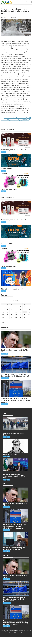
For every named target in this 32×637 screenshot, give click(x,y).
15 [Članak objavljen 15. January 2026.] (16, 312)
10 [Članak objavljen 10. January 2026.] (24, 309)
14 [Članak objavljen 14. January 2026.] (11, 312)
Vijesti (6, 353)
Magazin (5, 123)
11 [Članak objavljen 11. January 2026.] (29, 309)
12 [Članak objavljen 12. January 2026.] (3, 312)
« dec (2, 322)
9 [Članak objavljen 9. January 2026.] (20, 309)
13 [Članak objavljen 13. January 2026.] (7, 312)
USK (5, 436)
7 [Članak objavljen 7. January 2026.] (11, 309)
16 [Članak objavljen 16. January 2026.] (20, 312)
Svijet (3, 377)
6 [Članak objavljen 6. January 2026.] (7, 309)
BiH (2, 353)
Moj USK (13, 17)
